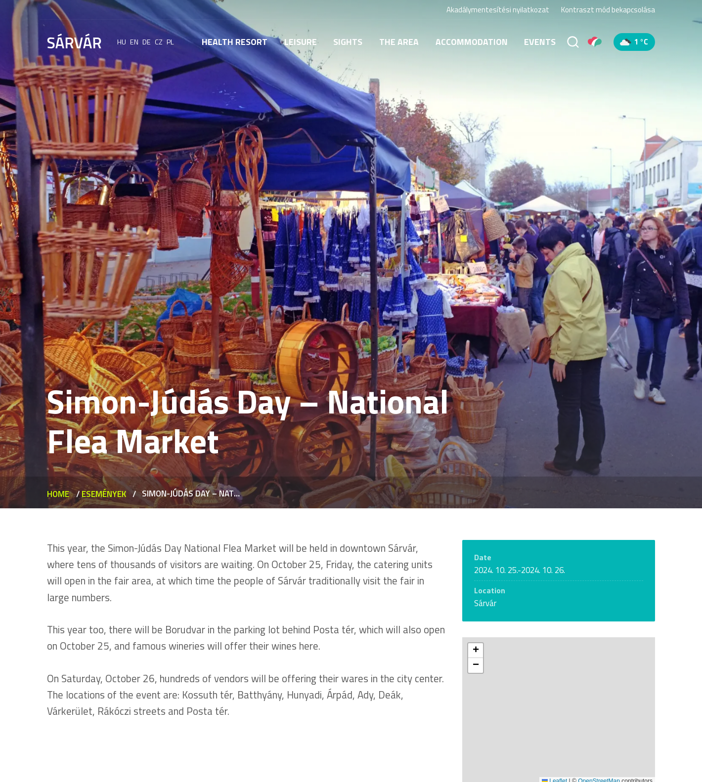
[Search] (573, 42)
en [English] (134, 42)
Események (104, 494)
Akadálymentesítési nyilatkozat (497, 9)
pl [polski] (170, 42)
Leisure (300, 41)
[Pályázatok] (595, 42)
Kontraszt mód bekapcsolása (608, 9)
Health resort (234, 41)
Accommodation (472, 41)
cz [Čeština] (159, 42)
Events (540, 41)
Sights (347, 41)
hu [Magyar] (121, 42)
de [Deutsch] (146, 42)
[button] (475, 650)
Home (58, 494)
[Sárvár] (74, 41)
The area (399, 41)
